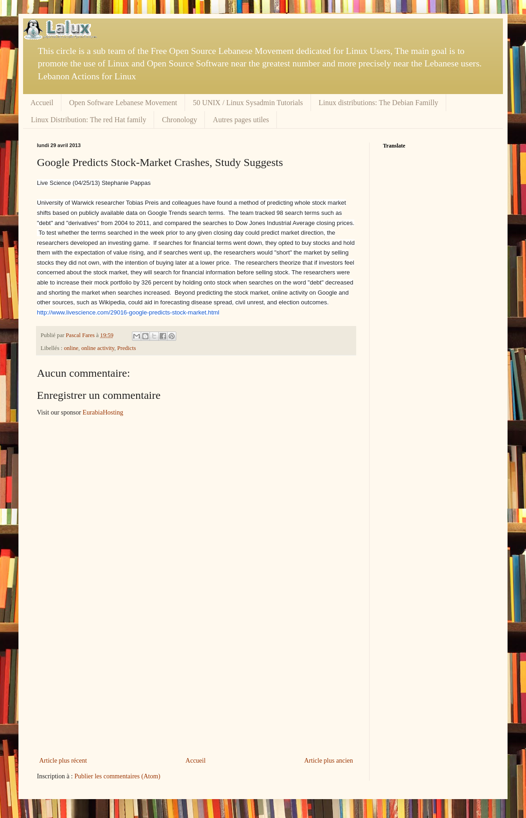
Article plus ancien (328, 760)
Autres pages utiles (241, 120)
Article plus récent (63, 760)
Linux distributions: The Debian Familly (378, 103)
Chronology (179, 120)
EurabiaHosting (103, 412)
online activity (97, 348)
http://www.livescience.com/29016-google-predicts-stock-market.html (128, 312)
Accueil (42, 103)
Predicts (126, 348)
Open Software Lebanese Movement (123, 103)
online (71, 348)
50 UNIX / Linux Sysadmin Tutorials (248, 103)
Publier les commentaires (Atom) (117, 776)
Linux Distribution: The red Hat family (88, 120)
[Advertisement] (196, 685)
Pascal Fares (81, 335)
